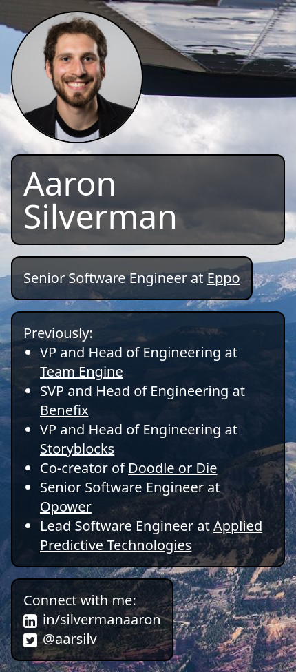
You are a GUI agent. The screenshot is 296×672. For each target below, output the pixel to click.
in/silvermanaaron (102, 619)
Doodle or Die (172, 468)
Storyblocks (77, 448)
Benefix (64, 410)
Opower (66, 506)
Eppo (223, 278)
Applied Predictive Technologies (151, 535)
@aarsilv (70, 638)
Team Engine (81, 371)
